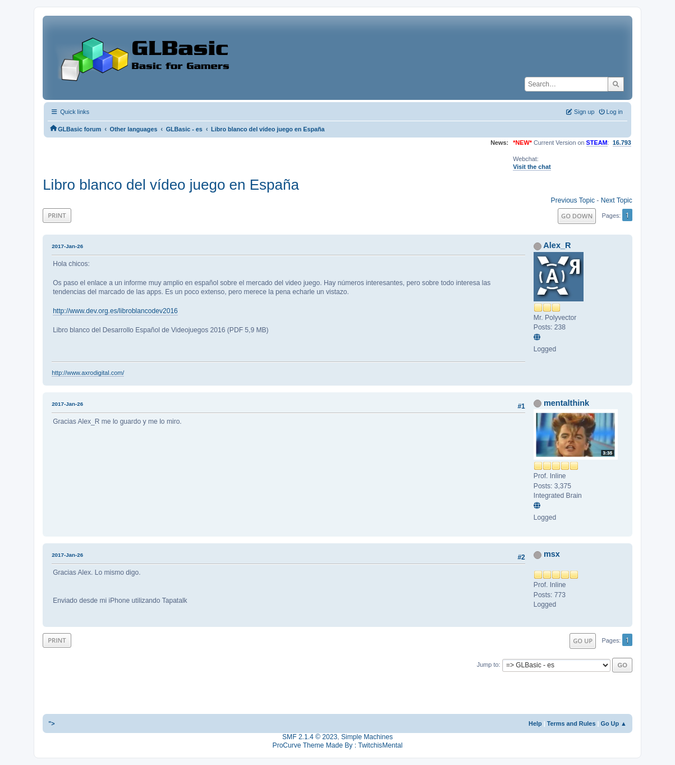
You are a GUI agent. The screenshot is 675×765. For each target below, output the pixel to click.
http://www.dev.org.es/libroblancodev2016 (115, 311)
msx (552, 553)
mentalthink (566, 402)
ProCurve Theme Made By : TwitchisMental (338, 745)
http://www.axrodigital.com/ (88, 372)
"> (51, 723)
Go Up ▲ (614, 723)
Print (57, 215)
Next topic (616, 200)
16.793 (622, 142)
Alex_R (557, 245)
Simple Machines (367, 737)
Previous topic (573, 200)
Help (535, 723)
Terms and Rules (571, 723)
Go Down (577, 216)
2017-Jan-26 (67, 246)
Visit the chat (531, 166)
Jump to (488, 664)
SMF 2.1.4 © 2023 (309, 737)
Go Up (583, 640)
